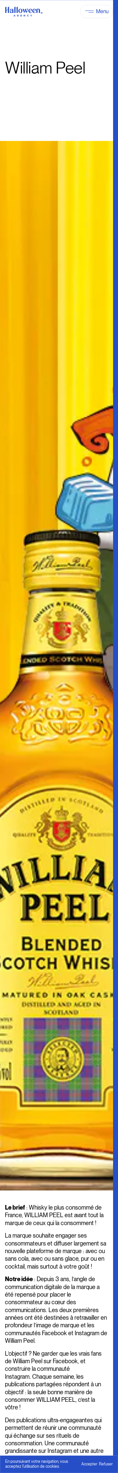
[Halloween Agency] (24, 11)
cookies (52, 1466)
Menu (102, 11)
